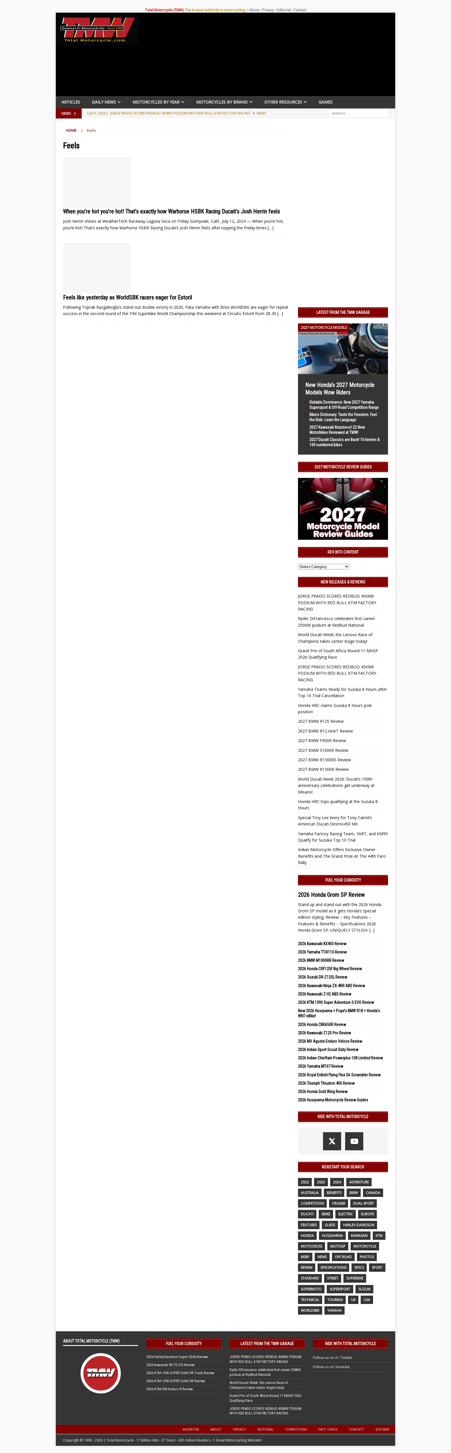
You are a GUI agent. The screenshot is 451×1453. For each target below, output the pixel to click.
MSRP (305, 1256)
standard (310, 1278)
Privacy (268, 9)
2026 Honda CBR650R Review (322, 1024)
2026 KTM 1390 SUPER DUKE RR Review (175, 1381)
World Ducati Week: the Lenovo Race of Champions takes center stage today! (259, 1385)
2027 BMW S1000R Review (323, 750)
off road (343, 1256)
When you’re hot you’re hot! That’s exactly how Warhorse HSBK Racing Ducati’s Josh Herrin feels (171, 211)
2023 (321, 1182)
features (309, 1225)
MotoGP (337, 1246)
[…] (271, 227)
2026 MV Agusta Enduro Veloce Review (330, 1041)
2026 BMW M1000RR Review (321, 960)
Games (325, 102)
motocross (311, 1246)
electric (345, 1214)
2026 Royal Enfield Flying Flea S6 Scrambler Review (339, 1075)
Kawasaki (359, 1235)
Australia (310, 1192)
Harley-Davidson (358, 1225)
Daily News (104, 102)
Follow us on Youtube (331, 1366)
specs (359, 1267)
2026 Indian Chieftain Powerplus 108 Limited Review (340, 1058)
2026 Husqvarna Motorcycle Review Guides (333, 1100)
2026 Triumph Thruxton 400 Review (326, 1083)
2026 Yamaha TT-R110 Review (322, 952)
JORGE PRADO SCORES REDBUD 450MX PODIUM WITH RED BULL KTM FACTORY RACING (337, 602)
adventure (359, 1182)
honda (307, 1235)
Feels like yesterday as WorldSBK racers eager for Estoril (127, 297)
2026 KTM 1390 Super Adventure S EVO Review (336, 1002)
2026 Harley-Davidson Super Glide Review (177, 1357)
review (306, 1267)
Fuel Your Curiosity (343, 880)
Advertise (191, 1429)
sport (377, 1267)
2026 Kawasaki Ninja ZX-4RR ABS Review (331, 985)
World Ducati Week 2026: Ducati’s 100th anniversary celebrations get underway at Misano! (336, 785)
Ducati (307, 1214)
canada (373, 1192)
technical (310, 1299)
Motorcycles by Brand (222, 102)
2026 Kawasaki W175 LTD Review (170, 1365)
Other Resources (283, 102)
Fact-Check (327, 1429)
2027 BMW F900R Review (322, 740)
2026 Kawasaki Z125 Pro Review (324, 1033)
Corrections (296, 1429)
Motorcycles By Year (156, 102)
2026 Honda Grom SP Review (331, 894)
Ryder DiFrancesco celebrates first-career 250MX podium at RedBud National (265, 1372)
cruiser (338, 1203)
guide (330, 1225)
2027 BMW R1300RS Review (324, 759)
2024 (337, 1182)
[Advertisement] (269, 56)
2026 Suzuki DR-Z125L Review (322, 977)
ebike (326, 1214)
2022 (305, 1182)
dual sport (363, 1203)
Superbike (354, 1278)
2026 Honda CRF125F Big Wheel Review (330, 968)
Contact (300, 9)
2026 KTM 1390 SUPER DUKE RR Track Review (180, 1373)
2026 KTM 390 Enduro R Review (169, 1389)
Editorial (284, 9)
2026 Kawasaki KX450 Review (322, 943)
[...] (371, 930)
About (254, 9)
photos (367, 1256)
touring (335, 1299)
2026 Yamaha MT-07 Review (320, 1066)
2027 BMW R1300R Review (323, 769)
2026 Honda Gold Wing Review (322, 1091)
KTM (379, 1235)
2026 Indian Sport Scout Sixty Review (328, 1049)
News (322, 1256)
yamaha (334, 1310)
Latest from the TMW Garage (343, 312)
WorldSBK (310, 1310)
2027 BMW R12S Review (321, 721)
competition (312, 1203)
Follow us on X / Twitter (333, 1357)
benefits (334, 1192)
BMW (353, 1192)
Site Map (382, 1429)
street (332, 1278)
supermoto (311, 1289)
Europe (367, 1214)
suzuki (364, 1289)
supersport (340, 1289)
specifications (333, 1267)
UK (353, 1299)
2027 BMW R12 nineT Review (325, 731)
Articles (71, 102)
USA (367, 1299)
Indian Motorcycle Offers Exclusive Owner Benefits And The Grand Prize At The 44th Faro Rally (342, 856)
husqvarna (332, 1235)
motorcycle (364, 1246)
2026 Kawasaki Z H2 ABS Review (324, 994)
